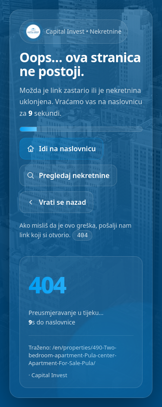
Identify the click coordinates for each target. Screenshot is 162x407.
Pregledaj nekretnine (68, 175)
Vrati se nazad (56, 202)
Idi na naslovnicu (61, 148)
